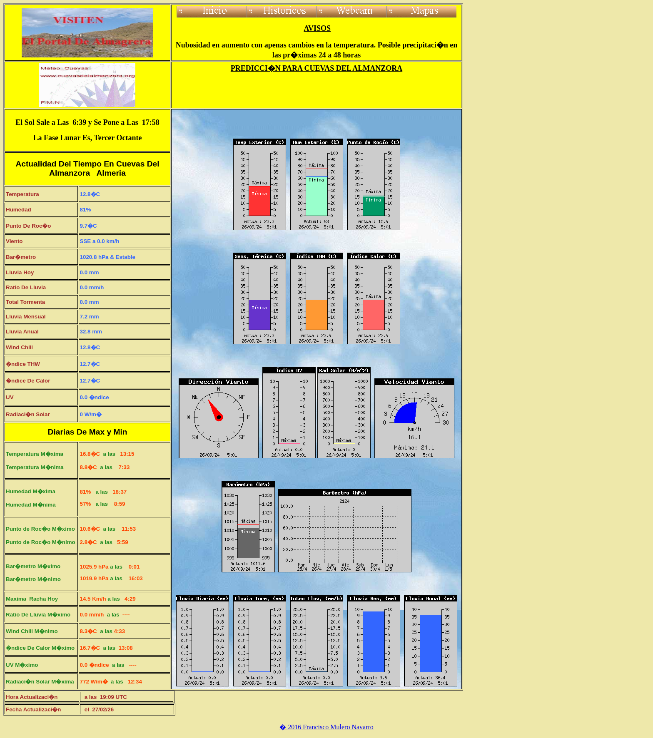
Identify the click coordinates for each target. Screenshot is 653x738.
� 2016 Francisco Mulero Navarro (326, 727)
